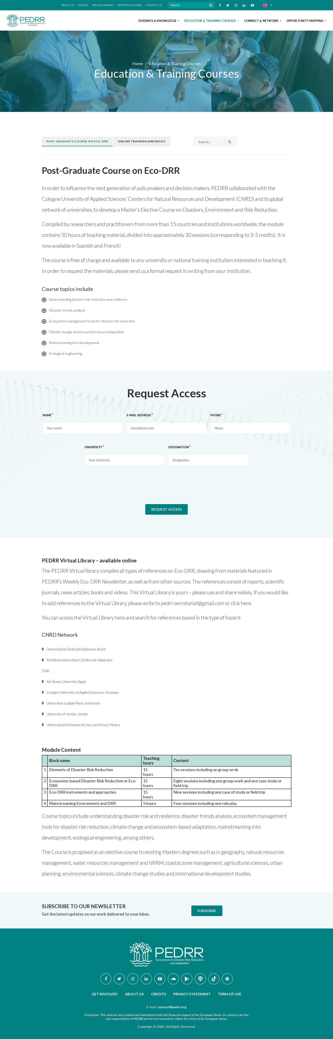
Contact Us (154, 5)
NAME (48, 414)
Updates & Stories (129, 5)
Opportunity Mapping (305, 21)
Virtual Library (103, 5)
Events (83, 5)
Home (137, 63)
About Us (67, 5)
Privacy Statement (191, 994)
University (94, 446)
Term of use (229, 994)
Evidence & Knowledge (158, 21)
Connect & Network (261, 21)
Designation (179, 446)
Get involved (105, 994)
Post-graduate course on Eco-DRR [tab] (77, 141)
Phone (216, 414)
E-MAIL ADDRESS (140, 414)
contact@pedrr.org (172, 1007)
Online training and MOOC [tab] (142, 141)
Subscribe (206, 911)
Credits (158, 994)
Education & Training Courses (210, 21)
